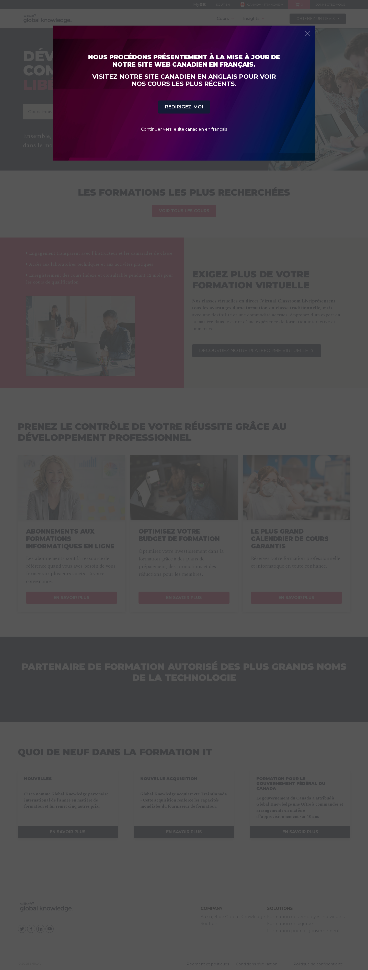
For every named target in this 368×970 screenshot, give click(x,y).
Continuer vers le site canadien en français (184, 129)
